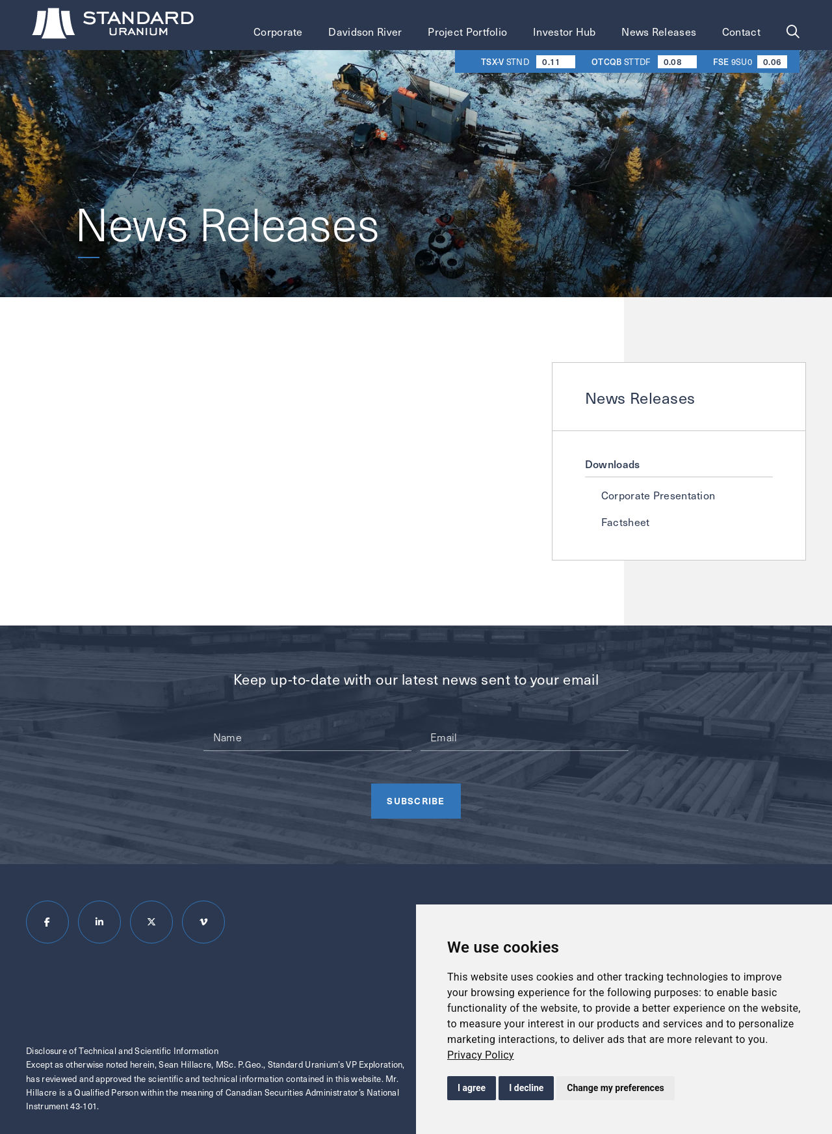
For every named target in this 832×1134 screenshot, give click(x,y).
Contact (741, 31)
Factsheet (625, 522)
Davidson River (365, 31)
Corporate (278, 31)
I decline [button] (526, 1088)
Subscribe (416, 800)
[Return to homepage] (114, 25)
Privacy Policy (480, 1055)
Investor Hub (564, 31)
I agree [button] (472, 1088)
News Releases (658, 31)
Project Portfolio (467, 31)
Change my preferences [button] (615, 1088)
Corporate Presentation (658, 495)
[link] (480, 1055)
